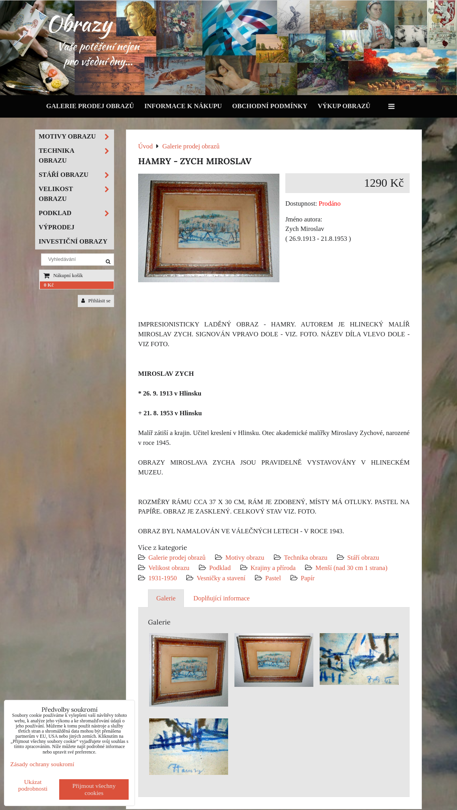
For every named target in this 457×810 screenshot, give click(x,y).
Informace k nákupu (183, 106)
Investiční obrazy (73, 241)
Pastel (273, 578)
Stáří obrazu (363, 557)
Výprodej (57, 227)
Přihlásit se (96, 301)
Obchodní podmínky (269, 106)
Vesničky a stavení (222, 578)
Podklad (220, 568)
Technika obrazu (306, 557)
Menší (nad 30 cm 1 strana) (351, 568)
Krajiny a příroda (273, 568)
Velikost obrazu (168, 568)
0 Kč (49, 285)
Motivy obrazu (244, 557)
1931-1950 (162, 578)
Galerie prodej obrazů (90, 106)
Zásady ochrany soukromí (42, 764)
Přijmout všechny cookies (94, 789)
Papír (308, 578)
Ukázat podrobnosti (33, 785)
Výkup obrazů (344, 106)
